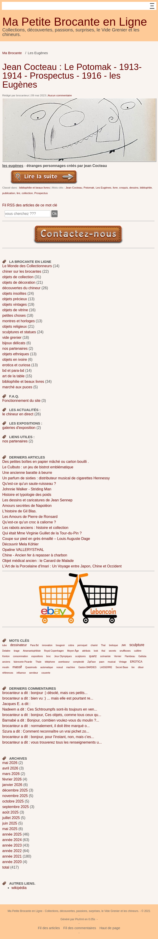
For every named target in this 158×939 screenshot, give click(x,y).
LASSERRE (106, 667)
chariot (94, 645)
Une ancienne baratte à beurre (27, 473)
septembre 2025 (15, 807)
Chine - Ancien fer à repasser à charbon (34, 555)
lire (18, 193)
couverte (46, 673)
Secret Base (122, 667)
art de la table (13, 376)
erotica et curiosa (16, 365)
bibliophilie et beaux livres (34, 187)
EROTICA (136, 661)
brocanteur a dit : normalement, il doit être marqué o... (46, 726)
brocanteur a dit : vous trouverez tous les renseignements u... (52, 742)
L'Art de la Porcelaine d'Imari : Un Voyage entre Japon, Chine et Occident (62, 566)
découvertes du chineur (21, 288)
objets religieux (14, 326)
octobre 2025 (13, 801)
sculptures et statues (19, 332)
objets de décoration (18, 282)
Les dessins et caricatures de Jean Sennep (37, 500)
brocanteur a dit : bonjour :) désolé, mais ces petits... (45, 693)
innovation (47, 645)
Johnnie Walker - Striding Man (26, 489)
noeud (59, 667)
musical (112, 662)
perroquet (82, 645)
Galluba (142, 656)
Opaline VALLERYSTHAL (23, 550)
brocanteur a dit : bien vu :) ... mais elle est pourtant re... (47, 698)
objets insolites (14, 293)
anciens (6, 662)
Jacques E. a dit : (16, 704)
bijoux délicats (13, 343)
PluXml (79, 919)
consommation (20, 656)
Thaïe (39, 662)
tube (4, 645)
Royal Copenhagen (54, 651)
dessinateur (18, 645)
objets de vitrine (15, 310)
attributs (86, 651)
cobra (71, 645)
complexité (78, 662)
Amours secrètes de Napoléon (27, 506)
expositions (37, 656)
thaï (103, 651)
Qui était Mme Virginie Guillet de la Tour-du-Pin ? (42, 533)
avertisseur (64, 662)
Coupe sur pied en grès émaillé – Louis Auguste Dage (46, 539)
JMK (123, 645)
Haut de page (110, 928)
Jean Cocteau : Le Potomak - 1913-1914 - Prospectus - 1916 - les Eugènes (72, 75)
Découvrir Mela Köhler (20, 544)
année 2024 (12, 840)
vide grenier (12, 337)
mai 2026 (9, 763)
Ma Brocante (12, 53)
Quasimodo (31, 667)
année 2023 (12, 845)
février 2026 (12, 779)
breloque (113, 645)
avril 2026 (10, 768)
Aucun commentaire (60, 95)
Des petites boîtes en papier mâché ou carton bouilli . (45, 462)
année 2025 (12, 834)
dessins (134, 187)
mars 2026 (11, 774)
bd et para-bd (13, 370)
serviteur (33, 673)
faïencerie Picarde (23, 662)
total (6, 867)
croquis (123, 187)
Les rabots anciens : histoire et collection (35, 528)
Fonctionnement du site (21, 401)
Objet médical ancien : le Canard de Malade (38, 561)
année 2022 (12, 851)
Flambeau (130, 656)
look (96, 651)
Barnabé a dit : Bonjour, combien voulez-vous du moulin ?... (50, 720)
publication (8, 193)
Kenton (6, 656)
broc (48, 656)
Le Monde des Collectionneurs (27, 266)
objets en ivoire (14, 359)
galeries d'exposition (18, 428)
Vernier (117, 656)
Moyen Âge (73, 651)
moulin (5, 667)
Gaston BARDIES (87, 667)
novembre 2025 (15, 796)
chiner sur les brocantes (21, 271)
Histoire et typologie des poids (26, 495)
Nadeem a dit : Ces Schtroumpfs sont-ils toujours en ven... (49, 709)
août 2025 (10, 812)
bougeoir (60, 645)
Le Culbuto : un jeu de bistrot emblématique (37, 467)
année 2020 (12, 862)
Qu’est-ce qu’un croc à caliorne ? (29, 522)
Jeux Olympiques (63, 656)
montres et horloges (18, 321)
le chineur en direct (17, 414)
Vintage (123, 662)
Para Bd (34, 645)
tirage (16, 651)
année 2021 (12, 856)
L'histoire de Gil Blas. (19, 511)
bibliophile (146, 187)
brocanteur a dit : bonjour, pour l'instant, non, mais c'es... (48, 737)
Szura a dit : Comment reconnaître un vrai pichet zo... (45, 731)
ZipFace (91, 662)
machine (70, 667)
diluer (141, 667)
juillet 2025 (11, 818)
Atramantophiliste (32, 651)
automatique (46, 667)
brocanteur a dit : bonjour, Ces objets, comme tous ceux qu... (51, 715)
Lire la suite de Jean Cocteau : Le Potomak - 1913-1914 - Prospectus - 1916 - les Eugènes (44, 177)
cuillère (137, 651)
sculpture (136, 645)
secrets (112, 651)
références (7, 673)
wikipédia (19, 888)
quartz (93, 656)
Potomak (89, 187)
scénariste (105, 656)
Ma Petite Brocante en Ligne (74, 21)
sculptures (80, 656)
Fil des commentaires (79, 928)
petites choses (14, 315)
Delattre (6, 651)
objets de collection (17, 277)
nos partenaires (15, 348)
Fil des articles (49, 928)
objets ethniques (15, 354)
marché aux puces (17, 387)
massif (17, 667)
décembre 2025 (15, 790)
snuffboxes (124, 651)
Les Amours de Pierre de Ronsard (30, 517)
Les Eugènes (103, 187)
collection (27, 193)
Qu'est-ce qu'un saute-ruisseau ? (29, 484)
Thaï (103, 645)
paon (101, 662)
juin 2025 (9, 823)
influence (21, 673)
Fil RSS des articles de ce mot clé (29, 205)
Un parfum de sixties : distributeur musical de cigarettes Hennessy (56, 478)
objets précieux (14, 299)
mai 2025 (9, 829)
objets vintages (14, 304)
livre (115, 187)
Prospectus (41, 193)
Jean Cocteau (74, 187)
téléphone (50, 662)
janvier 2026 (12, 785)
